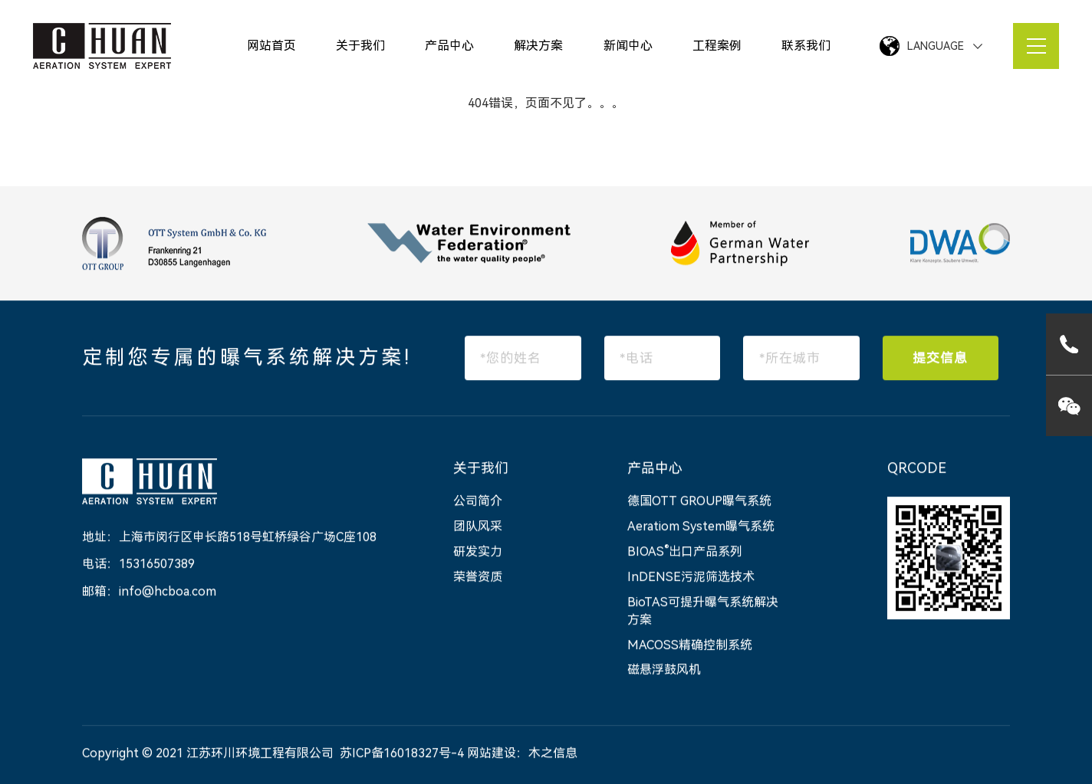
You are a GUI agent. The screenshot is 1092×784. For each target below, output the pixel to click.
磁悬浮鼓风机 (664, 671)
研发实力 (477, 553)
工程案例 (717, 45)
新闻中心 (628, 45)
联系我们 (806, 45)
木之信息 (552, 754)
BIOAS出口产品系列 (684, 553)
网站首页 (271, 45)
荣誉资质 (477, 578)
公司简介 (477, 502)
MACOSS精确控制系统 (689, 645)
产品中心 (449, 45)
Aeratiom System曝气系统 (701, 527)
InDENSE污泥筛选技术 (691, 578)
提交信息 (940, 358)
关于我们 (360, 45)
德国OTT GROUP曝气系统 (699, 502)
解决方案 (538, 45)
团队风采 (477, 527)
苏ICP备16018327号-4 (402, 754)
